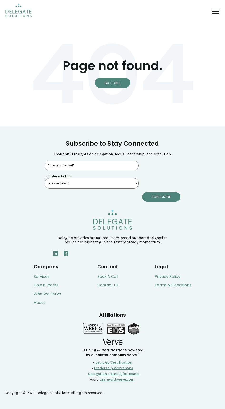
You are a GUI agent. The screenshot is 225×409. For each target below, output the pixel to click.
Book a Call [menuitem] (107, 276)
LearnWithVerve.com (117, 379)
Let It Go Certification (113, 362)
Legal (161, 266)
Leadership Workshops (113, 368)
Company (46, 266)
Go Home (112, 82)
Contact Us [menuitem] (107, 285)
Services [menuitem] (41, 276)
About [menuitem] (39, 302)
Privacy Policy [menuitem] (167, 276)
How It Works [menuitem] (46, 285)
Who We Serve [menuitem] (47, 294)
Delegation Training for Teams (113, 373)
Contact (107, 266)
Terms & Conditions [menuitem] (173, 285)
